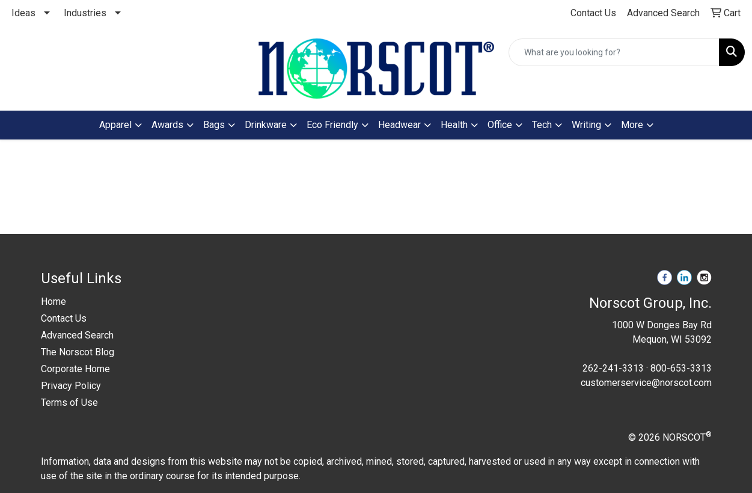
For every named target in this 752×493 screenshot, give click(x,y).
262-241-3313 (613, 368)
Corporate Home (75, 369)
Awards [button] (167, 124)
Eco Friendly (332, 124)
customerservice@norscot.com (646, 382)
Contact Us (64, 318)
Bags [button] (214, 124)
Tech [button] (542, 124)
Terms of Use (69, 402)
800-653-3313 (681, 368)
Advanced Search (77, 335)
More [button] (632, 124)
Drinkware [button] (266, 124)
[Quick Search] (614, 52)
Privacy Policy (71, 385)
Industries (85, 13)
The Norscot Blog (77, 352)
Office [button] (500, 124)
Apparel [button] (115, 124)
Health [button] (454, 124)
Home (53, 301)
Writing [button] (586, 124)
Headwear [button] (399, 124)
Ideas (23, 13)
